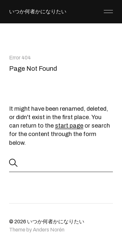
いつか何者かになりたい (37, 11)
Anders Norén (48, 229)
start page (69, 125)
